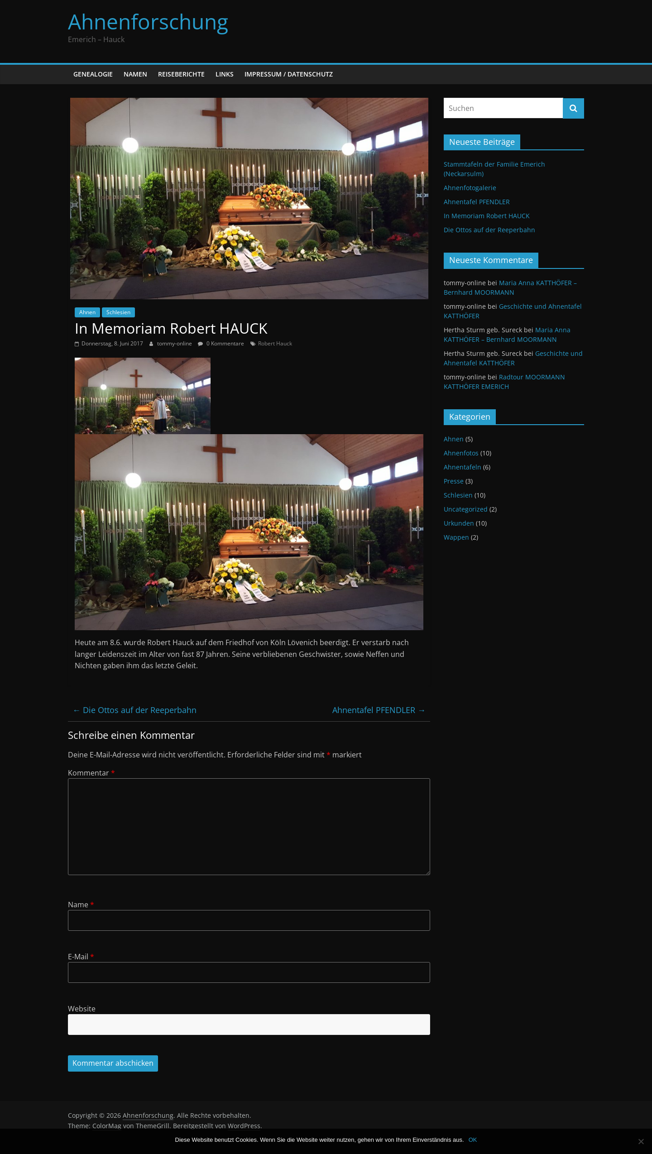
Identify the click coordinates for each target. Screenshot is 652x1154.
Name (81, 905)
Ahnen (87, 312)
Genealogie (93, 74)
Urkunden (459, 523)
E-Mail (81, 957)
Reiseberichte (181, 74)
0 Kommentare (221, 343)
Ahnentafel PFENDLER (379, 709)
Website (82, 1009)
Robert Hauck (275, 343)
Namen (135, 74)
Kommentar (91, 773)
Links (225, 74)
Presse (454, 481)
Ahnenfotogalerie (470, 187)
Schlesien (118, 312)
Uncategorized (466, 509)
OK (473, 1139)
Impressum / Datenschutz (288, 74)
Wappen (456, 537)
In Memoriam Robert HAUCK (487, 215)
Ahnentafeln (462, 467)
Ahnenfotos (461, 453)
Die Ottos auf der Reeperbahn (134, 709)
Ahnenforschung (148, 21)
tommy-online (175, 343)
